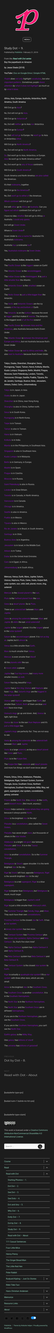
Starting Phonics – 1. (17, 1180)
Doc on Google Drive (23, 73)
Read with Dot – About (18, 1235)
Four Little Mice (13, 1248)
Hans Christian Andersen (17, 1291)
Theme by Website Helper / (23, 1325)
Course (7, 1161)
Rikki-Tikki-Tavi (12, 1285)
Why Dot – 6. (13, 1211)
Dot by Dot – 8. (14, 1223)
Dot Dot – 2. (13, 1186)
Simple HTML (39, 73)
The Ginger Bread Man (16, 1260)
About (7, 1309)
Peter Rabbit (11, 1272)
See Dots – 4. (14, 1198)
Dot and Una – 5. (15, 1204)
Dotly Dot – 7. (14, 1217)
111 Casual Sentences (16, 1242)
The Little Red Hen (14, 1266)
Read (6, 1167)
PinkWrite (27, 35)
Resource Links (11, 1303)
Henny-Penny (12, 1254)
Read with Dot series (22, 58)
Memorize (8, 1297)
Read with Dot (12, 1174)
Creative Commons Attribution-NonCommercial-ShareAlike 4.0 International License (26, 1133)
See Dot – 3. (13, 1192)
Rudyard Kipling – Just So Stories (21, 1279)
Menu (27, 39)
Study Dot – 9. (14, 1229)
